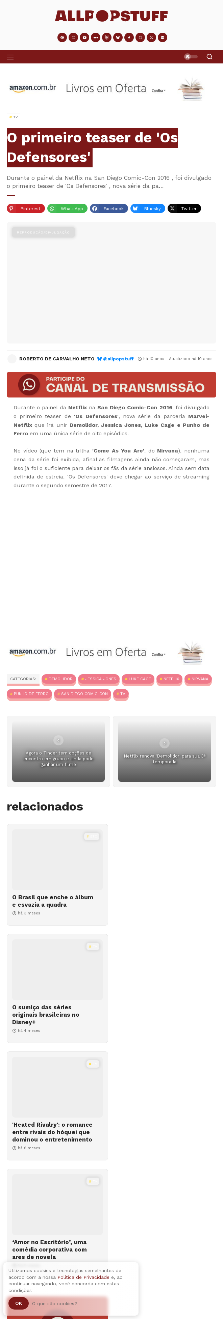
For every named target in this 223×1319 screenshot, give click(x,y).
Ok (18, 1303)
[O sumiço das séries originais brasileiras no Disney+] (165, 859)
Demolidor (61, 679)
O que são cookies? (54, 1303)
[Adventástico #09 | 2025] (111, 1232)
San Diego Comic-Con (84, 693)
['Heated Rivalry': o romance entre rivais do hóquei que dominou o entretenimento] (57, 977)
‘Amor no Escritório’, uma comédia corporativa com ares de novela (157, 1022)
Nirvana (200, 679)
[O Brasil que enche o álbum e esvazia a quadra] (57, 859)
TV (122, 693)
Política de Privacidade (83, 1277)
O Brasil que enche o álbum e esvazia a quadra (52, 901)
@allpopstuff (118, 358)
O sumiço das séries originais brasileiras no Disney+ (154, 904)
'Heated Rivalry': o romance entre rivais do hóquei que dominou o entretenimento (52, 1022)
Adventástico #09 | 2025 (40, 1255)
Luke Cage (140, 679)
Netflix (171, 679)
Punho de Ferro (31, 693)
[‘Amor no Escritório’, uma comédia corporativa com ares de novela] (165, 977)
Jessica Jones (100, 679)
